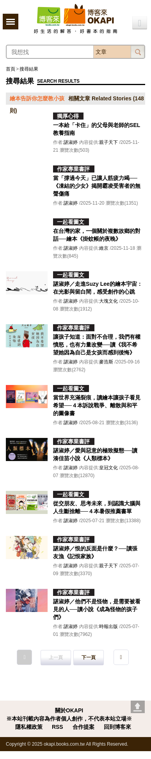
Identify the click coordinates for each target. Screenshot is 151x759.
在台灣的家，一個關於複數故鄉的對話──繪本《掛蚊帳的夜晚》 (96, 235)
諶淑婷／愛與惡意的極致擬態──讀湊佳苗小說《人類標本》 (95, 454)
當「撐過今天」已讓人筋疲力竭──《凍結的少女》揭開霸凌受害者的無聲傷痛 (96, 186)
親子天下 (108, 142)
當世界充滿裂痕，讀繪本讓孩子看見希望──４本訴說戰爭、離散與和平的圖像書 (96, 405)
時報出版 (108, 626)
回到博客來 (117, 727)
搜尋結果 (29, 69)
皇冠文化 (108, 467)
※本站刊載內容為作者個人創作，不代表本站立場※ (69, 718)
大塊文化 (108, 301)
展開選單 (10, 21)
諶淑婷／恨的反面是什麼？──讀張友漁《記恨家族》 (95, 552)
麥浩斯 (106, 362)
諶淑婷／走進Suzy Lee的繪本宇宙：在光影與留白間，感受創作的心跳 (97, 288)
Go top (138, 707)
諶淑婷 (71, 142)
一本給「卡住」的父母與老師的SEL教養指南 (96, 129)
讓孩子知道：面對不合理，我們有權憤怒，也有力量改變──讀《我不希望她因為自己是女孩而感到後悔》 (96, 345)
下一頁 (89, 657)
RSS (57, 727)
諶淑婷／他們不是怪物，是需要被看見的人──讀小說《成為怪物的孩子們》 (96, 609)
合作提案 (83, 727)
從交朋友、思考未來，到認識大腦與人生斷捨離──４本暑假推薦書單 (96, 507)
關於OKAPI (69, 710)
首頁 (10, 69)
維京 (103, 248)
